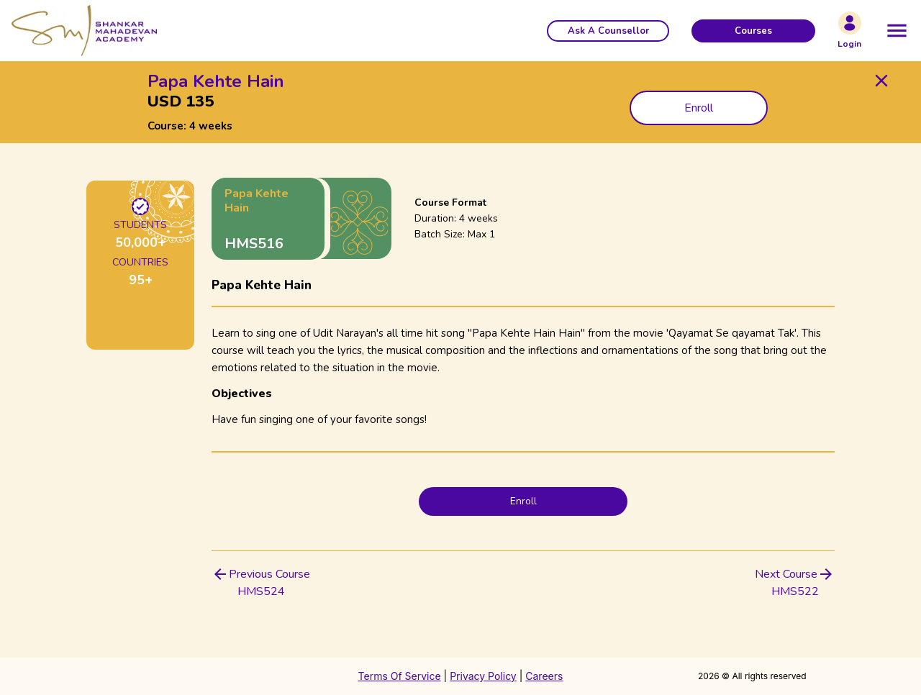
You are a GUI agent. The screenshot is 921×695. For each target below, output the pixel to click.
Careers (544, 676)
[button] (608, 31)
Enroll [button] (698, 108)
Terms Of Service (399, 676)
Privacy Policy (483, 676)
